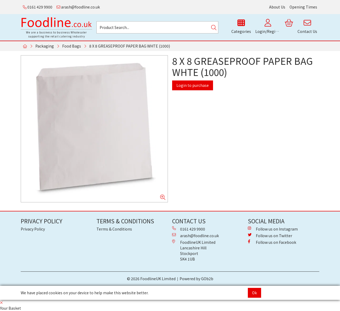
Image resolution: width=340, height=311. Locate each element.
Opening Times (303, 7)
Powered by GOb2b (196, 278)
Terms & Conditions (114, 229)
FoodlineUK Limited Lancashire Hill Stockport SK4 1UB (193, 251)
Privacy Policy (33, 229)
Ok (254, 292)
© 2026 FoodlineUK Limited (151, 278)
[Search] (214, 27)
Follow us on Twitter (270, 235)
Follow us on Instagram (273, 229)
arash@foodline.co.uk (78, 7)
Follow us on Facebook (272, 242)
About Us (277, 7)
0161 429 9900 (37, 7)
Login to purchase (192, 85)
